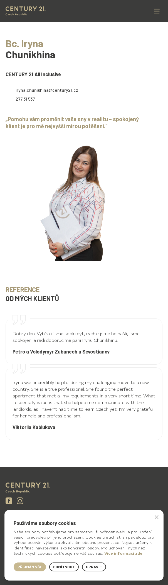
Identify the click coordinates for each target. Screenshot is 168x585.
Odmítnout (64, 566)
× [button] (156, 516)
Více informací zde (123, 553)
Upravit (94, 566)
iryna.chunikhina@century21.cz (47, 90)
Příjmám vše (30, 566)
